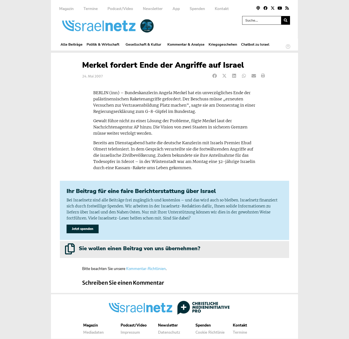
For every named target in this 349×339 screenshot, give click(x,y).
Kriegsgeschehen (223, 44)
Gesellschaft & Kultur (144, 44)
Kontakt (222, 8)
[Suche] (285, 20)
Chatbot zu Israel (255, 44)
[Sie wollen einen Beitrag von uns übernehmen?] (69, 249)
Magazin (66, 8)
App (176, 8)
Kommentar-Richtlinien (146, 268)
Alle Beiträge (72, 44)
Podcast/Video (120, 8)
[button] (214, 76)
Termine (90, 8)
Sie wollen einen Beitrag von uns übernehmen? (139, 248)
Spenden (197, 8)
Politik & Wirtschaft (104, 44)
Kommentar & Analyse (186, 44)
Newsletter (153, 8)
